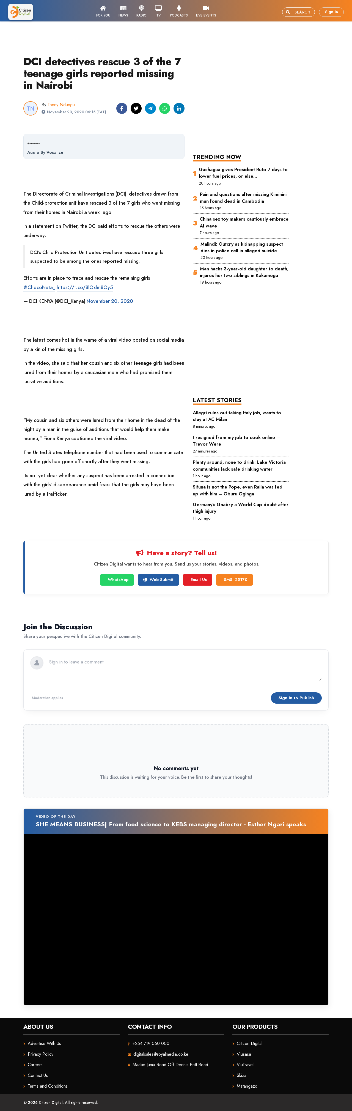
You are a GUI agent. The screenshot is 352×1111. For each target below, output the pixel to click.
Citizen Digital (249, 1043)
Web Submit (158, 580)
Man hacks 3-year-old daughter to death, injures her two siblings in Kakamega (244, 272)
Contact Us (38, 1075)
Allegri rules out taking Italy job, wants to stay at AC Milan (237, 416)
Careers (35, 1064)
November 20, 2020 (110, 301)
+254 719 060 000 (151, 1043)
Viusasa (244, 1054)
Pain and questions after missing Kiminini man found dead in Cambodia (243, 197)
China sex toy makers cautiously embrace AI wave (244, 222)
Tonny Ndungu (61, 105)
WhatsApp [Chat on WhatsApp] (118, 580)
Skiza (241, 1075)
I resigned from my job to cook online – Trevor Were (236, 440)
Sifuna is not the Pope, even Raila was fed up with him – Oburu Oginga (237, 490)
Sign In (331, 12)
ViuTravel (245, 1064)
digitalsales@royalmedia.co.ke (160, 1054)
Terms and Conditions (48, 1086)
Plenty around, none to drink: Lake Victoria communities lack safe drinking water (239, 465)
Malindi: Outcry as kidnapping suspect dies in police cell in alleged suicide (241, 247)
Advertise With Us (44, 1043)
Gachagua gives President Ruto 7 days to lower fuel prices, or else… (243, 172)
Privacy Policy (40, 1054)
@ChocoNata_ (39, 287)
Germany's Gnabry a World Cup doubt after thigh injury (240, 507)
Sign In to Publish (296, 698)
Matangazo (247, 1086)
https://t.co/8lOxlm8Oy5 (85, 287)
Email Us (199, 580)
